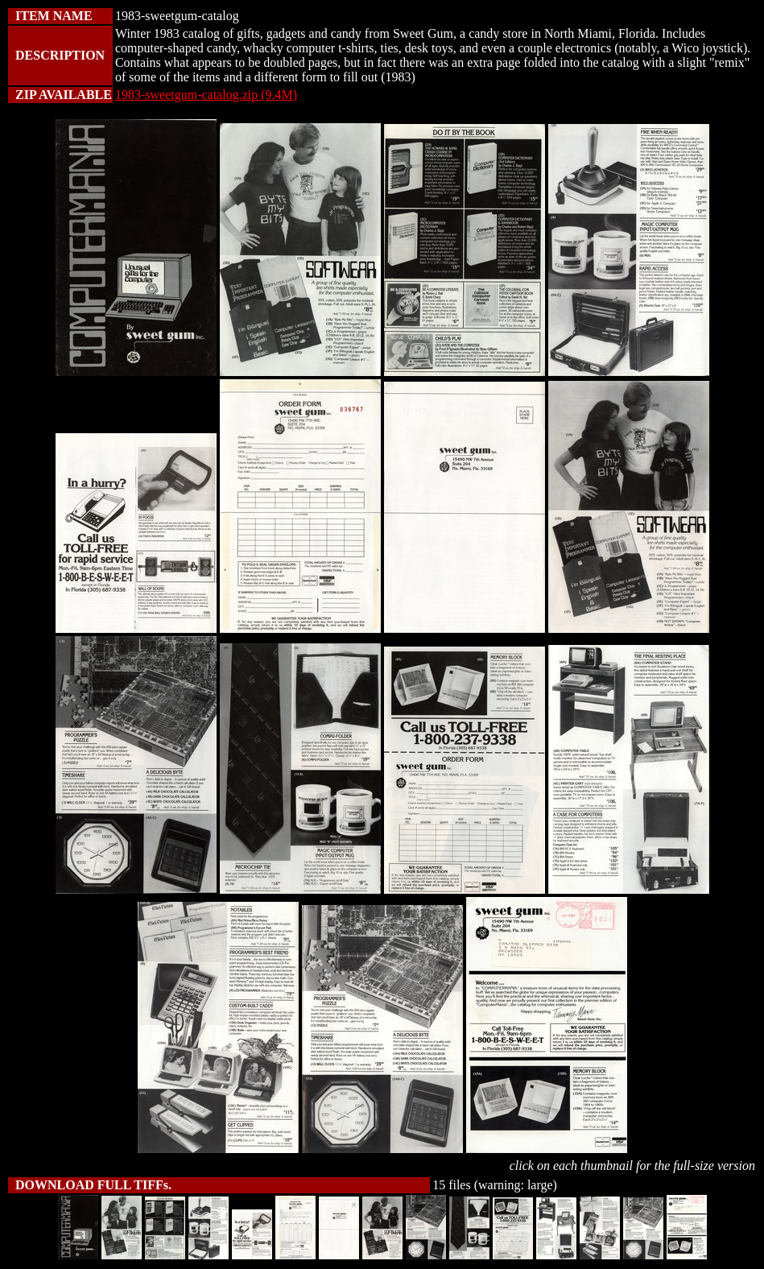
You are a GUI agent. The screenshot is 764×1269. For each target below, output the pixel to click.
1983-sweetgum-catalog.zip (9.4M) (206, 94)
